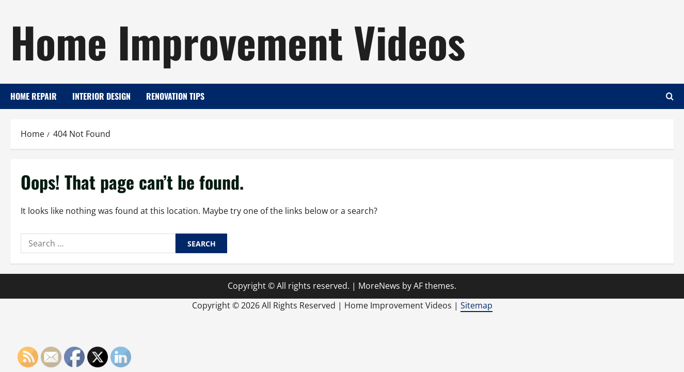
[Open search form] (670, 96)
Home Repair (33, 96)
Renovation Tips (175, 96)
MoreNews (379, 285)
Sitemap (476, 305)
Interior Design (101, 96)
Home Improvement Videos (237, 41)
